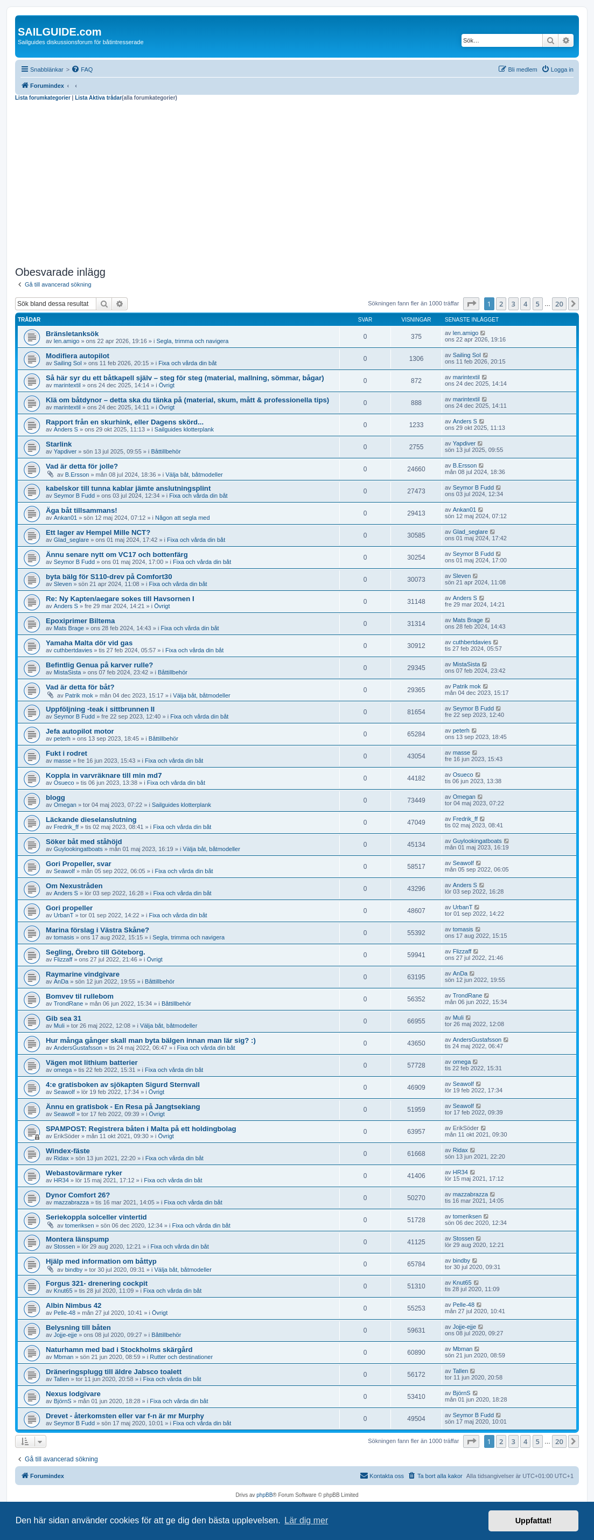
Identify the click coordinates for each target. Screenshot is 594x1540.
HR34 (61, 1180)
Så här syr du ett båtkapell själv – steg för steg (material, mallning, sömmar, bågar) (185, 378)
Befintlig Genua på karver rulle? (99, 665)
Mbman (64, 1357)
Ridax (61, 1158)
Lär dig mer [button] (306, 1520)
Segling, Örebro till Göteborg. (95, 952)
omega (63, 1070)
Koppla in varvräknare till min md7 (104, 775)
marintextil (67, 385)
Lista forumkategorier (43, 98)
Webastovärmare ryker (84, 1173)
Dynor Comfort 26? (78, 1195)
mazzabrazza (71, 1202)
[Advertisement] (297, 182)
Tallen (61, 1379)
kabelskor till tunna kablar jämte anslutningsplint (128, 488)
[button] (471, 303)
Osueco (64, 782)
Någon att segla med (182, 517)
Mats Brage (69, 628)
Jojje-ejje (65, 1335)
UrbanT (64, 915)
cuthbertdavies (73, 650)
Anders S (66, 429)
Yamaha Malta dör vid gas (89, 643)
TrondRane (68, 1003)
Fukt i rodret (66, 753)
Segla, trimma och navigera (193, 341)
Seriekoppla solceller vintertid (96, 1217)
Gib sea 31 (63, 1018)
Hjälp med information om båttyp (101, 1261)
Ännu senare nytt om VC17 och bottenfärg (117, 555)
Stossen (64, 1246)
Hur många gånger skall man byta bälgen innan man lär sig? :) (151, 1040)
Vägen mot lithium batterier (92, 1062)
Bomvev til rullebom (80, 996)
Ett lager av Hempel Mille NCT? (98, 532)
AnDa (61, 981)
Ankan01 (65, 517)
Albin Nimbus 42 (73, 1305)
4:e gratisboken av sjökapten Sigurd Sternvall (123, 1085)
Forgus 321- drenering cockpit (97, 1283)
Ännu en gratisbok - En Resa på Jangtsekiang (123, 1107)
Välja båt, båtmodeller (193, 474)
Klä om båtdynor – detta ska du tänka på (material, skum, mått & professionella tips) (187, 400)
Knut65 (63, 1290)
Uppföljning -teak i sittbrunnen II (100, 709)
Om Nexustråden (74, 886)
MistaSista (67, 672)
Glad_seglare (71, 539)
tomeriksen (79, 1225)
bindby (73, 1269)
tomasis (64, 937)
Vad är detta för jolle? (82, 466)
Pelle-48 (64, 1312)
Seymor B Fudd (74, 495)
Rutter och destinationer (181, 1357)
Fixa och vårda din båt (187, 363)
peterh (62, 738)
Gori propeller (69, 908)
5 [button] (538, 304)
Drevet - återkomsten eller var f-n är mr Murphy (125, 1416)
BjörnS (63, 1401)
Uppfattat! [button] (533, 1520)
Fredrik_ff (66, 827)
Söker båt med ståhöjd (84, 842)
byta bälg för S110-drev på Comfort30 (109, 577)
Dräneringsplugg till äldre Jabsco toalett (113, 1372)
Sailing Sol (68, 363)
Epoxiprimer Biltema (80, 621)
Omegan (65, 805)
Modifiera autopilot (77, 356)
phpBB (264, 1495)
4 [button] (525, 304)
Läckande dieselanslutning (91, 820)
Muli (59, 1025)
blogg (55, 797)
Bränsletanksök (72, 334)
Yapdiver (65, 451)
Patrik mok (79, 695)
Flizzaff (63, 959)
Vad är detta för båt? (80, 687)
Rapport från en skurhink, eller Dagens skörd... (125, 422)
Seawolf (64, 871)
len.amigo (67, 341)
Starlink (59, 444)
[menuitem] (82, 69)
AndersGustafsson (78, 1047)
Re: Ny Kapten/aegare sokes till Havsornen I (120, 599)
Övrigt (166, 385)
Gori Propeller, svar (78, 864)
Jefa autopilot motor (80, 731)
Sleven (63, 584)
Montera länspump (77, 1239)
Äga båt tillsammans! (81, 510)
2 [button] (501, 304)
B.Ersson (77, 474)
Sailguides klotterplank (184, 429)
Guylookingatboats (78, 849)
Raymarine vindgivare (83, 974)
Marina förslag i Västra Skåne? (97, 930)
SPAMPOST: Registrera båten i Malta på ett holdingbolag (141, 1129)
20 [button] (559, 304)
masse (62, 760)
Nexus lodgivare (73, 1394)
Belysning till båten (78, 1327)
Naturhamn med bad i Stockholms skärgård (119, 1350)
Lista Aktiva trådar (98, 98)
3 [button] (513, 304)
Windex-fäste (68, 1151)
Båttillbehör (166, 451)
